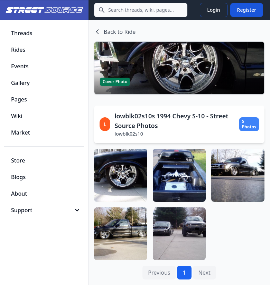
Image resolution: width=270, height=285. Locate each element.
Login (213, 10)
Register (246, 10)
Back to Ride (115, 32)
